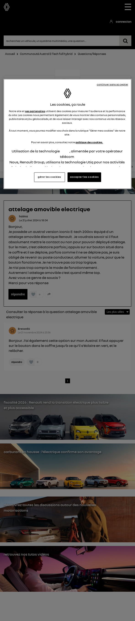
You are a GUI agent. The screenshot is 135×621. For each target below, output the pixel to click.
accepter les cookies (84, 176)
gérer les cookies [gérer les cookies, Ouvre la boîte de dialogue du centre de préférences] (49, 176)
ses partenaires (35, 111)
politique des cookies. (89, 142)
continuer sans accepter (112, 84)
